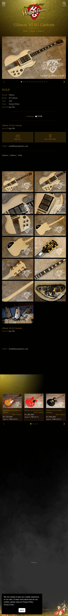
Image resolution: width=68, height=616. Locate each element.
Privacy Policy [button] (9, 604)
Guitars (5, 155)
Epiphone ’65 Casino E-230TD (12, 411)
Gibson (11, 95)
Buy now (17, 139)
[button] (21, 81)
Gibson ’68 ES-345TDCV (33, 410)
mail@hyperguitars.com (18, 146)
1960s (20, 155)
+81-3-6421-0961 (50, 139)
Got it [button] (22, 610)
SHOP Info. (34, 499)
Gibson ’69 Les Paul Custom (53, 411)
